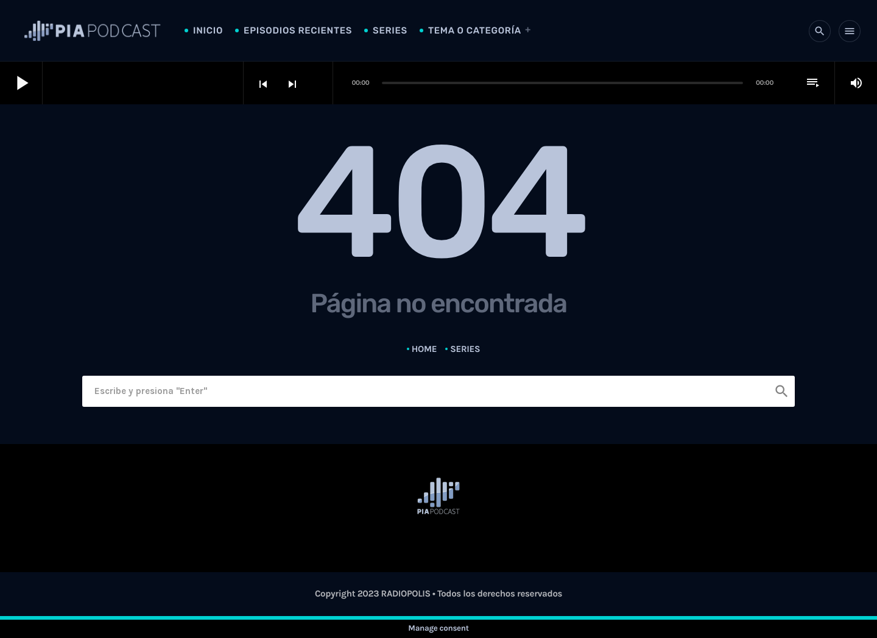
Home (424, 348)
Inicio (208, 30)
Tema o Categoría (474, 30)
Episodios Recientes (298, 30)
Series (390, 30)
